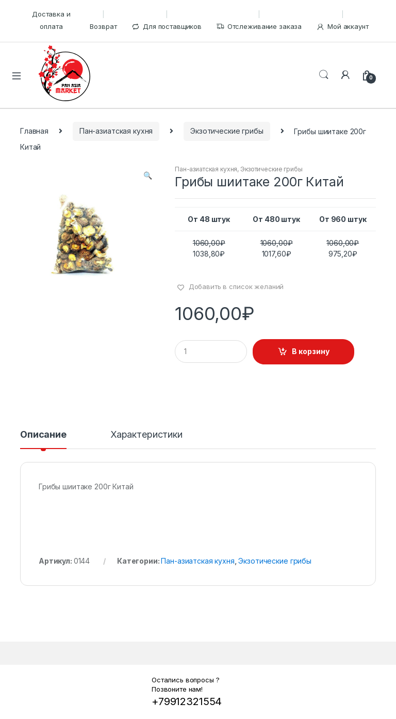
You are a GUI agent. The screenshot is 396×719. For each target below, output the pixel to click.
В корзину (310, 351)
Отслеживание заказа (259, 26)
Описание (43, 435)
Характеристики (146, 435)
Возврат (103, 26)
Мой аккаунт (342, 26)
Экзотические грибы (226, 130)
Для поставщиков (166, 26)
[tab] (43, 439)
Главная (34, 130)
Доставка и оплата (51, 20)
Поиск (323, 75)
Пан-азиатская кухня (116, 130)
